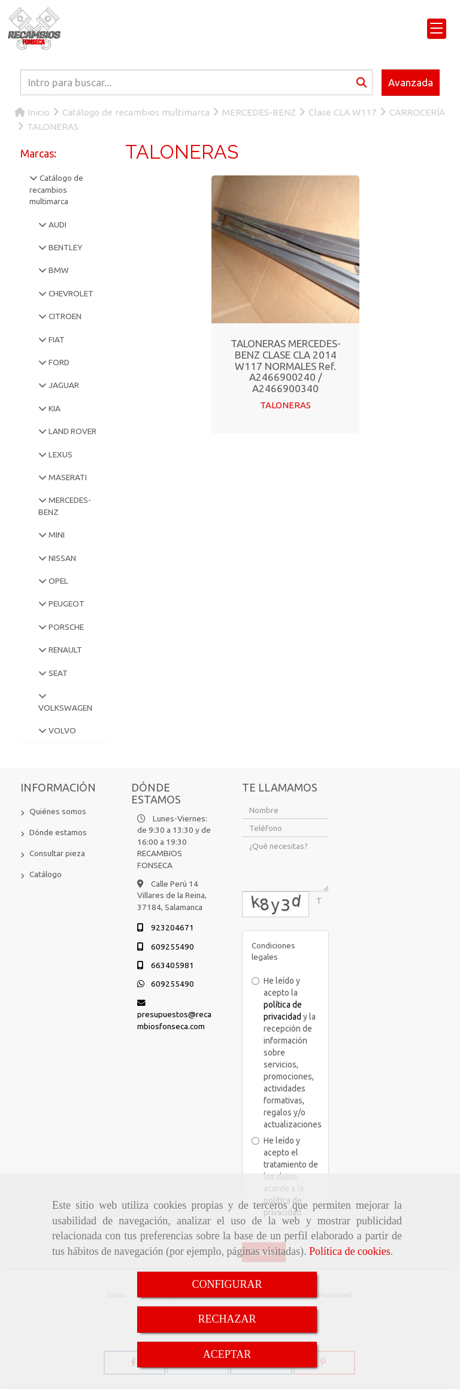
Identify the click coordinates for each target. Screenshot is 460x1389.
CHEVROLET (70, 293)
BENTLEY (64, 247)
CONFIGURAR (227, 1284)
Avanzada (410, 82)
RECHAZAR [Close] (227, 1319)
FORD (58, 362)
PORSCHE (65, 627)
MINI (56, 534)
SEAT (57, 673)
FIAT (56, 339)
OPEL (57, 581)
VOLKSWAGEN (65, 707)
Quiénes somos (57, 811)
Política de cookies (350, 1251)
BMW (58, 270)
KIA (53, 408)
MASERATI (67, 477)
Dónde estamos (58, 832)
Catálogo (45, 874)
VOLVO (61, 730)
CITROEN (64, 316)
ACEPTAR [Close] (227, 1354)
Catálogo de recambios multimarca (56, 189)
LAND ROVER (71, 431)
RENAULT (64, 649)
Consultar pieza (57, 853)
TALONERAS (285, 405)
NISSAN (61, 558)
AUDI (56, 224)
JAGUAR (63, 385)
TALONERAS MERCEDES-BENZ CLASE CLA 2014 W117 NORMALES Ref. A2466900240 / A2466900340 (286, 366)
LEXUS (59, 454)
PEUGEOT (65, 603)
